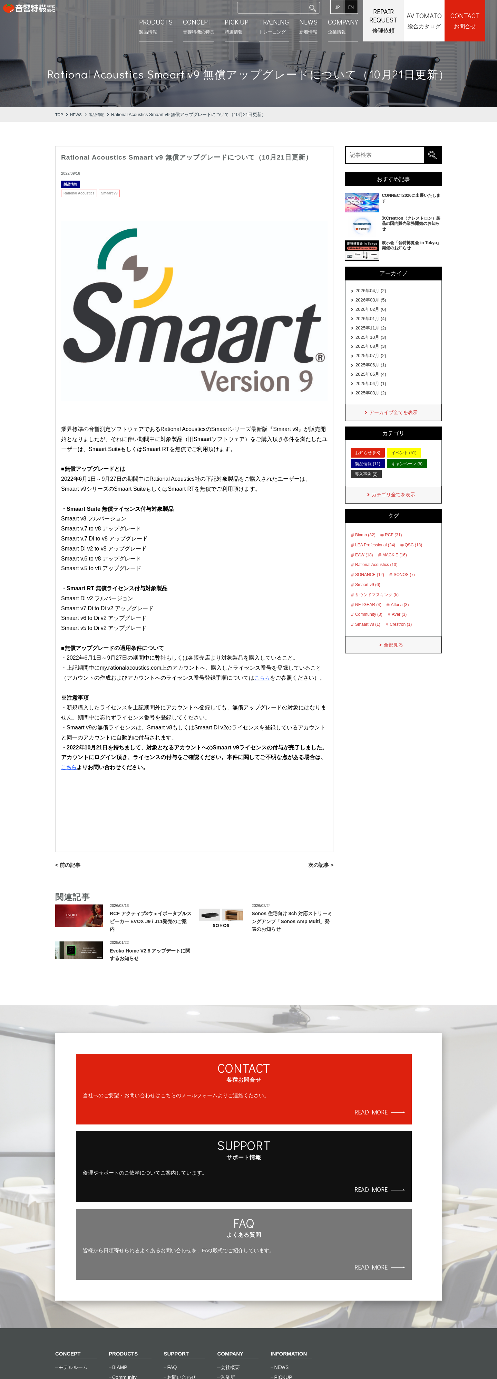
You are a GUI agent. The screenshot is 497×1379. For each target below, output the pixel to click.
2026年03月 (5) (370, 301)
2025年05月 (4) (370, 382)
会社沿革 (230, 1261)
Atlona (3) (400, 616)
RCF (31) (393, 547)
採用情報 (230, 1271)
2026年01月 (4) (370, 321)
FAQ (172, 1241)
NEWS (281, 1241)
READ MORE (143, 1141)
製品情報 (167, 26)
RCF (117, 1300)
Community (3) (368, 626)
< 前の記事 (68, 865)
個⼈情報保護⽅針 (77, 1362)
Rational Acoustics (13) (376, 577)
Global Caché (127, 1271)
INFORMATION (290, 1227)
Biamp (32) (365, 547)
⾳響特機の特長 (210, 26)
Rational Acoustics (79, 193)
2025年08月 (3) (370, 352)
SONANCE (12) (369, 586)
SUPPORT (177, 1227)
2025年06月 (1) (370, 372)
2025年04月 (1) (370, 392)
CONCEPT (68, 1227)
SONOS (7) (404, 586)
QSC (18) (413, 557)
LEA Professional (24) (375, 557)
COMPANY (231, 1227)
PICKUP (283, 1251)
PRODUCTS (124, 1227)
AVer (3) (399, 626)
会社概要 (230, 1241)
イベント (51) (404, 464)
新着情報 (320, 26)
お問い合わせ (181, 1251)
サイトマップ (171, 1362)
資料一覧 (176, 1281)
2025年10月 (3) (370, 342)
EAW (117, 1261)
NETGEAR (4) (368, 616)
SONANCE (124, 1310)
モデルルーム (73, 1241)
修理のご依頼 (181, 1261)
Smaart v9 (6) (367, 596)
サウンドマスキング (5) (377, 606)
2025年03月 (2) (370, 402)
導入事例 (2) (366, 485)
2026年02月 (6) (370, 311)
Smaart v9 (109, 193)
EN (363, 6)
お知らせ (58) (367, 464)
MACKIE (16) (394, 567)
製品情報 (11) (367, 474)
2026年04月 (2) (370, 291)
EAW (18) (364, 567)
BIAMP (119, 1241)
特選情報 (248, 26)
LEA (116, 1281)
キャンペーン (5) (406, 474)
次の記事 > (320, 865)
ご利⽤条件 (127, 1362)
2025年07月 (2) (370, 362)
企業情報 (355, 26)
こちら (69, 767)
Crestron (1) (401, 636)
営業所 (228, 1251)
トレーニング (286, 26)
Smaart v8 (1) (367, 636)
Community (124, 1251)
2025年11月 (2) (370, 332)
